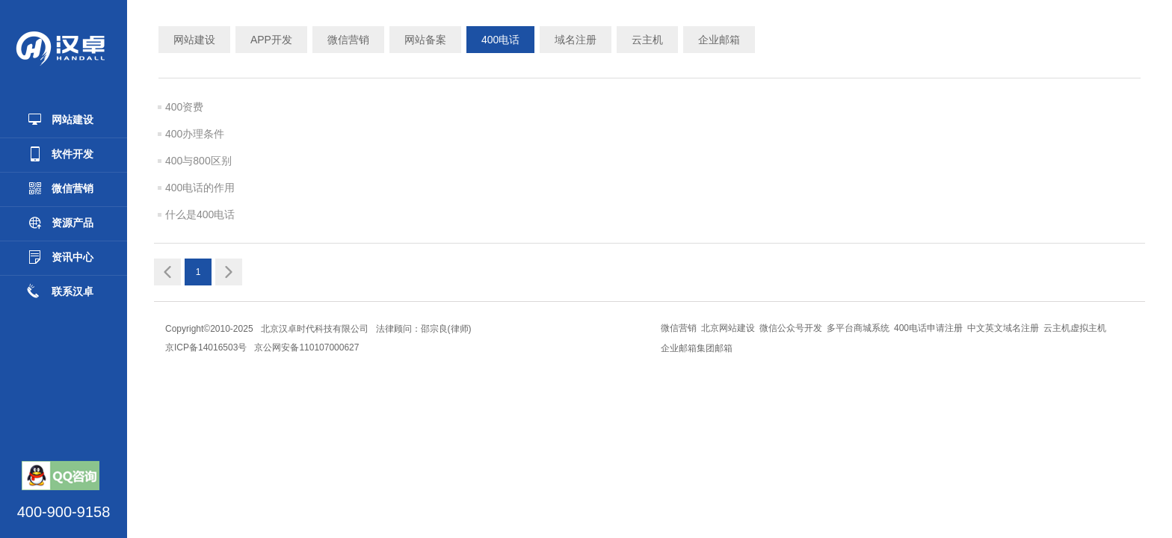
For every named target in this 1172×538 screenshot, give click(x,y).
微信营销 (60, 188)
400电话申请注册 (928, 328)
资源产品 (60, 223)
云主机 (647, 40)
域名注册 (575, 40)
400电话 (500, 40)
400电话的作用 (200, 188)
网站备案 (425, 40)
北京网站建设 (728, 328)
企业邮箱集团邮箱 (696, 348)
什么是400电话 (200, 214)
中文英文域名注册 (1003, 328)
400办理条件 (194, 134)
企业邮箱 (719, 40)
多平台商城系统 (858, 328)
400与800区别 (198, 161)
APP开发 (271, 40)
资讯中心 (60, 257)
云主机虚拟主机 (1074, 328)
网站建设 (60, 120)
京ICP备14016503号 (206, 347)
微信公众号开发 (790, 328)
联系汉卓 (60, 291)
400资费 (184, 107)
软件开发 (60, 154)
